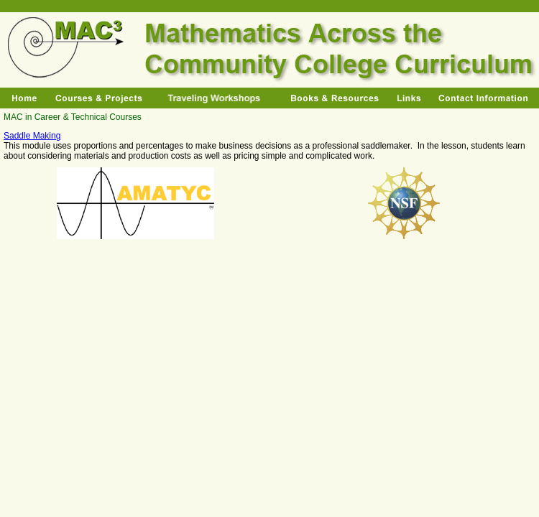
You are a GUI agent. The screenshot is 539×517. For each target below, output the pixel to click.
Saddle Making (32, 136)
